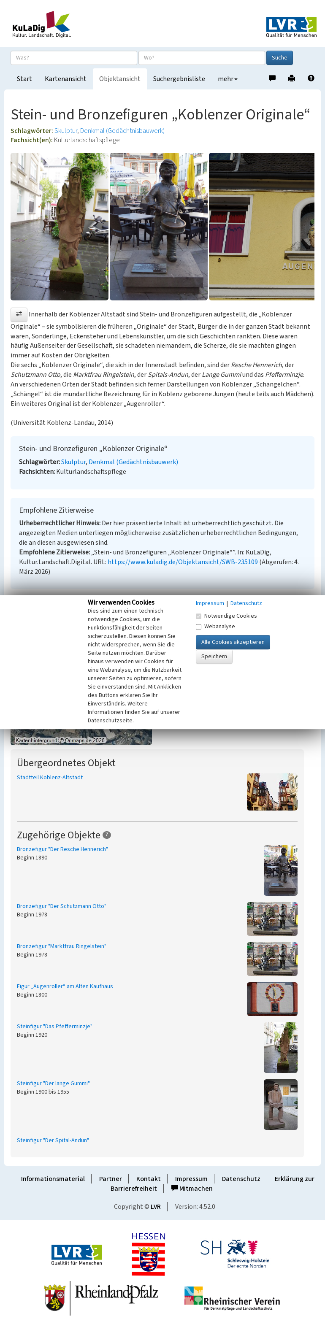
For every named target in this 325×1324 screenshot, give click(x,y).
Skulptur (65, 130)
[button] (19, 315)
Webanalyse (215, 626)
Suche (279, 58)
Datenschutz (241, 1178)
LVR (156, 1206)
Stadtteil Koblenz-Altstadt (50, 777)
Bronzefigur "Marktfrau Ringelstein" (61, 946)
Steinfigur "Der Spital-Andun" (53, 1140)
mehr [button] (228, 79)
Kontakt (148, 1178)
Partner (110, 1178)
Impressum (191, 1178)
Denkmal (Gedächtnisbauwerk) (122, 130)
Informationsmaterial (53, 1178)
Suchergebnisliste (179, 79)
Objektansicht (120, 79)
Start (24, 79)
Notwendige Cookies (226, 616)
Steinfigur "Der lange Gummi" (53, 1083)
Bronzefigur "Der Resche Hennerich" (62, 849)
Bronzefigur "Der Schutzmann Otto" (61, 906)
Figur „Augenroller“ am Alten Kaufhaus (65, 986)
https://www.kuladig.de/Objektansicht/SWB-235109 (183, 562)
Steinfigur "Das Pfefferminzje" (54, 1026)
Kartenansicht (66, 79)
